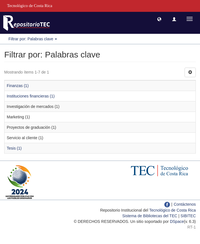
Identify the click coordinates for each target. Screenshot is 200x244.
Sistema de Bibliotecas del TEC (149, 216)
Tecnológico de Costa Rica (172, 210)
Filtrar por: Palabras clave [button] (32, 39)
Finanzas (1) (18, 85)
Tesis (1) (14, 148)
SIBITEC (188, 216)
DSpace (177, 221)
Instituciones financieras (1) (30, 96)
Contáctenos (185, 204)
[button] (159, 19)
